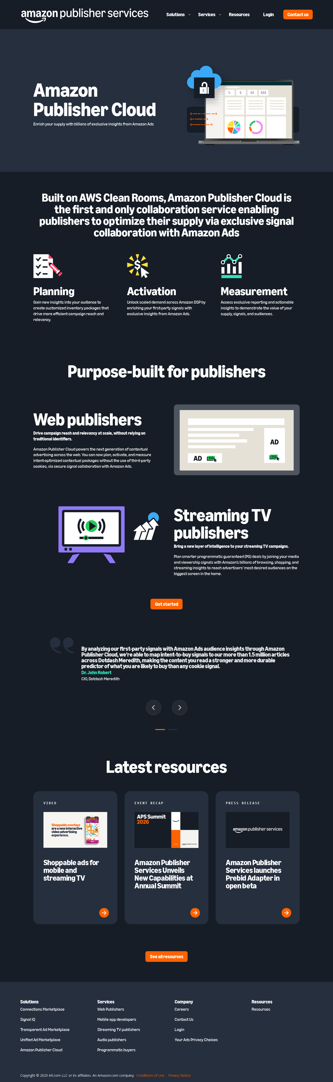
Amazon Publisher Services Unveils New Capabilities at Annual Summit (164, 874)
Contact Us (184, 1019)
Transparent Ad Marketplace (45, 1029)
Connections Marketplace (42, 1009)
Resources (239, 14)
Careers (182, 1009)
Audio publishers (111, 1039)
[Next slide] (179, 707)
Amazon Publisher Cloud (41, 1050)
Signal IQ (27, 1019)
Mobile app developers (116, 1019)
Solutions (175, 14)
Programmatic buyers (116, 1050)
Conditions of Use (150, 1075)
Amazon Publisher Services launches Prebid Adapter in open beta (253, 874)
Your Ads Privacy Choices (196, 1039)
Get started (166, 604)
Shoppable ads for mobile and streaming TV (71, 870)
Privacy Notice (179, 1075)
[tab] (160, 729)
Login (268, 14)
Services (206, 14)
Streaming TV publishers (118, 1029)
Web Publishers (110, 1009)
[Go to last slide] (153, 707)
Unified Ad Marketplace (40, 1039)
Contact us (298, 14)
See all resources (166, 956)
